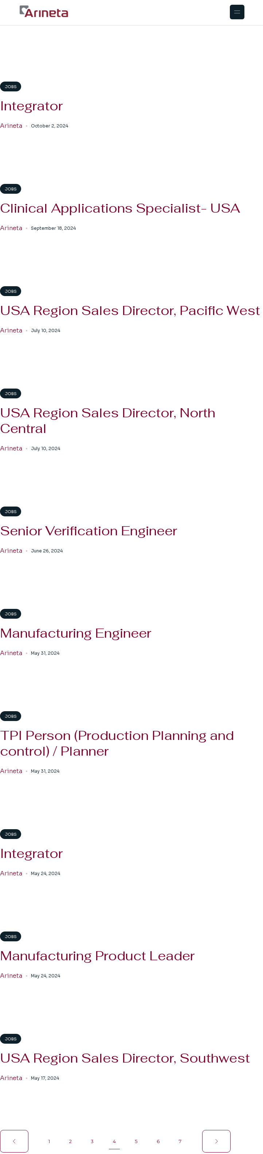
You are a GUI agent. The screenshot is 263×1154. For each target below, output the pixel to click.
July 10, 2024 (45, 330)
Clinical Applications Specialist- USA (120, 208)
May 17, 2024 (45, 1078)
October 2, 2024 (49, 126)
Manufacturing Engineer (75, 633)
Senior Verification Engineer (88, 531)
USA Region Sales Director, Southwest (125, 1058)
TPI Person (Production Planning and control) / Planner (117, 743)
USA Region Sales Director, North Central (107, 421)
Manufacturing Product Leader (97, 956)
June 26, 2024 (47, 551)
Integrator (31, 106)
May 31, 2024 (45, 653)
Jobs (11, 86)
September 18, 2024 (53, 228)
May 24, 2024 (45, 873)
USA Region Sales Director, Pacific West (130, 310)
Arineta (11, 126)
